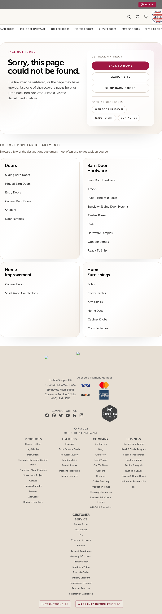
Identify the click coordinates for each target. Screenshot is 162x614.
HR (133, 472)
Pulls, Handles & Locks (102, 191)
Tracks (92, 182)
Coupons (100, 461)
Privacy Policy (81, 547)
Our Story (101, 440)
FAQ (81, 520)
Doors (11, 159)
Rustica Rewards (69, 461)
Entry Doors (12, 186)
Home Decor (96, 304)
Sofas (91, 278)
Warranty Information (81, 542)
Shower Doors (108, 23)
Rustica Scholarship (134, 429)
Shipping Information (100, 477)
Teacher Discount (81, 574)
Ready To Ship (104, 112)
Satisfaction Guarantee (81, 579)
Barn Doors (7, 23)
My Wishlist (33, 435)
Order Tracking (100, 467)
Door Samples (14, 212)
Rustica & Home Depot (133, 461)
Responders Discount (81, 568)
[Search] (129, 14)
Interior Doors (60, 23)
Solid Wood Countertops (20, 287)
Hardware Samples (100, 226)
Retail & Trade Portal (133, 440)
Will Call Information (100, 493)
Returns (81, 531)
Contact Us (130, 112)
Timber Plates (96, 209)
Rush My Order (81, 558)
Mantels (33, 477)
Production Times (101, 472)
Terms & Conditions (81, 536)
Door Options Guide (69, 435)
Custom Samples (33, 471)
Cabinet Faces (14, 278)
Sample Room (81, 510)
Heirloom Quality (69, 440)
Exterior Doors (84, 23)
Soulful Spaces (69, 451)
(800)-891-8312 (60, 392)
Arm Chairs (95, 295)
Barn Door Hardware (32, 23)
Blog (100, 435)
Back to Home (120, 59)
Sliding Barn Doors (17, 168)
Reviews (69, 429)
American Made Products (33, 455)
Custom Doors (131, 23)
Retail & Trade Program (134, 435)
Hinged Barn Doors (17, 177)
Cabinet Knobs (97, 313)
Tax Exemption (133, 445)
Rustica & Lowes (133, 456)
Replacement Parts (33, 487)
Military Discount (80, 563)
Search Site (120, 70)
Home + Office (33, 429)
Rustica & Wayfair (134, 451)
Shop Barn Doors (120, 81)
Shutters (10, 203)
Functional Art (70, 445)
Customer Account (81, 526)
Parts (91, 218)
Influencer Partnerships (133, 467)
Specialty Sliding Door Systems (108, 200)
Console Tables (97, 322)
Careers (101, 456)
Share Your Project (33, 461)
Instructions (33, 440)
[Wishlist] (137, 14)
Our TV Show (100, 451)
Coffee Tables (96, 287)
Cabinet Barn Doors (17, 195)
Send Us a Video (81, 552)
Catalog (33, 466)
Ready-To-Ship (153, 23)
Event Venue (100, 445)
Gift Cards (33, 482)
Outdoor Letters (98, 235)
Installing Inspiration (69, 456)
